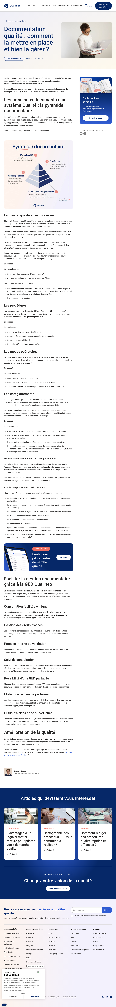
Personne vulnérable (33, 962)
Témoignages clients (56, 954)
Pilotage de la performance (9, 943)
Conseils (74, 942)
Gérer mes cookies (69, 997)
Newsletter (52, 950)
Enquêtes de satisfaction (13, 933)
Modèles (52, 946)
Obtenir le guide (95, 118)
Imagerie (29, 946)
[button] (33, 5)
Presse (95, 942)
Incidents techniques (11, 948)
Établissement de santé (34, 950)
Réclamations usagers (12, 956)
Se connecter (88, 5)
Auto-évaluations (10, 960)
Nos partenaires (98, 946)
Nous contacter (98, 950)
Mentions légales (54, 997)
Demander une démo (103, 5)
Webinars (52, 942)
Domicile (29, 942)
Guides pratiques (55, 937)
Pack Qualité (75, 946)
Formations (75, 933)
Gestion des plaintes (11, 964)
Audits (73, 937)
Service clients (76, 954)
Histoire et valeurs (99, 933)
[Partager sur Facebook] (84, 133)
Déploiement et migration (80, 950)
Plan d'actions (9, 952)
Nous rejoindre (98, 937)
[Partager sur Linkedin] (81, 133)
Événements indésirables (13, 968)
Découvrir (63, 557)
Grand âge (30, 933)
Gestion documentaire (12, 937)
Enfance (29, 958)
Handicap (29, 937)
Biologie (29, 954)
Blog (50, 933)
